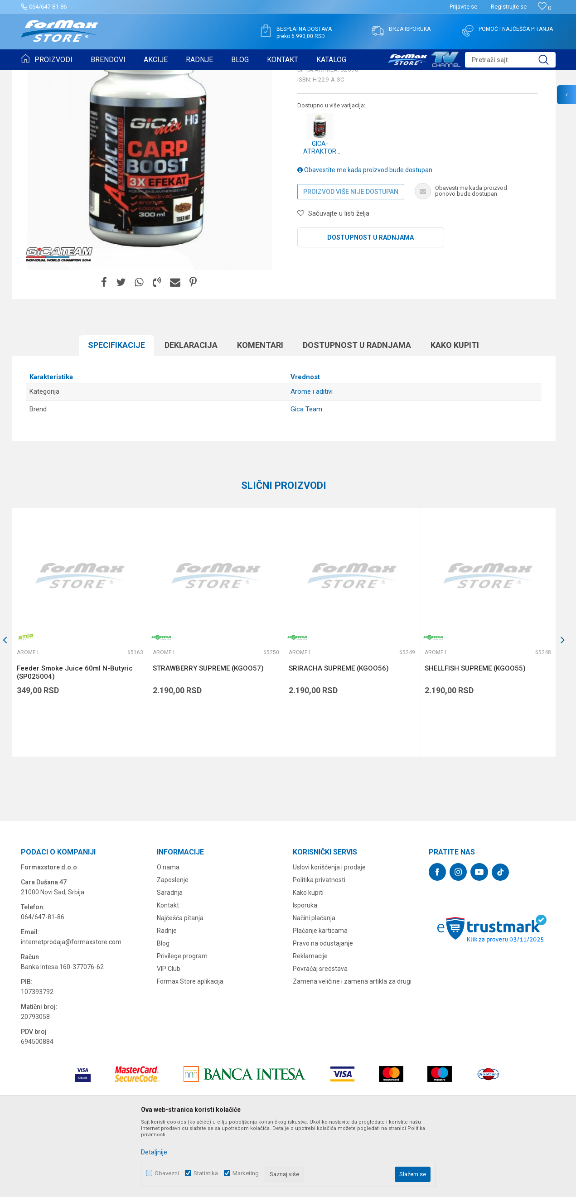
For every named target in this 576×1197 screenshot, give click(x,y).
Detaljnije (154, 1152)
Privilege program (182, 1026)
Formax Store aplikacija (190, 1051)
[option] (80, 702)
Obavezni (167, 1173)
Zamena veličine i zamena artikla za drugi (352, 1051)
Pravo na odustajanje (323, 1013)
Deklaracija (191, 415)
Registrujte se (509, 6)
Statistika (206, 1173)
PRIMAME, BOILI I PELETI (121, 76)
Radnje (167, 1000)
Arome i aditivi (176, 76)
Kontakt (168, 975)
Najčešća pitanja (180, 988)
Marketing (245, 1173)
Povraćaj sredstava (320, 1039)
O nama (168, 937)
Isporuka (305, 975)
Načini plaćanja (314, 988)
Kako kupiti (455, 415)
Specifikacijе (116, 415)
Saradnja (170, 962)
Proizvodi (72, 76)
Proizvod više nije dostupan (350, 261)
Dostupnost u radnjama (370, 307)
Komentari (260, 415)
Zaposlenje (173, 950)
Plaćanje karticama (320, 1000)
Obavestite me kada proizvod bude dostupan (364, 240)
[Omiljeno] (544, 8)
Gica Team (306, 479)
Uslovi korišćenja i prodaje (329, 937)
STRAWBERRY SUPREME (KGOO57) (208, 738)
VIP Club (168, 1039)
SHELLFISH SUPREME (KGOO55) (475, 738)
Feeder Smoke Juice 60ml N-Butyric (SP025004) (75, 742)
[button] (510, 60)
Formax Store (37, 76)
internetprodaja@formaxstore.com (71, 1012)
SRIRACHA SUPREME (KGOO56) (339, 738)
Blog (163, 1013)
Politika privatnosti (319, 950)
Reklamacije (310, 1026)
